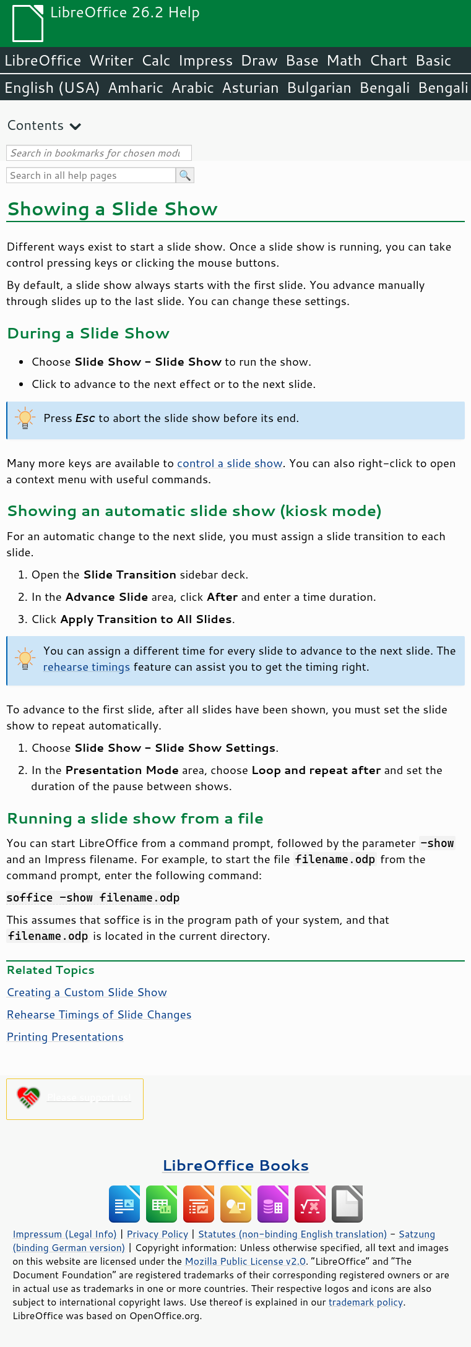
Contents (35, 124)
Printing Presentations (65, 1036)
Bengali (384, 87)
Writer (111, 60)
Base (302, 60)
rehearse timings (87, 666)
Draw (258, 60)
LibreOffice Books (235, 1165)
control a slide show (229, 463)
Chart (388, 60)
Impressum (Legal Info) (64, 1234)
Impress (205, 60)
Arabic (192, 87)
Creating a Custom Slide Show (86, 992)
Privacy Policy (157, 1234)
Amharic (135, 87)
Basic (433, 60)
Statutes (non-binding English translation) (292, 1234)
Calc (156, 60)
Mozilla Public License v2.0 (245, 1261)
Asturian (250, 87)
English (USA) (52, 87)
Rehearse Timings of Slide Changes (99, 1014)
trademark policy (366, 1302)
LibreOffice (42, 60)
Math (344, 60)
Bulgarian (319, 87)
